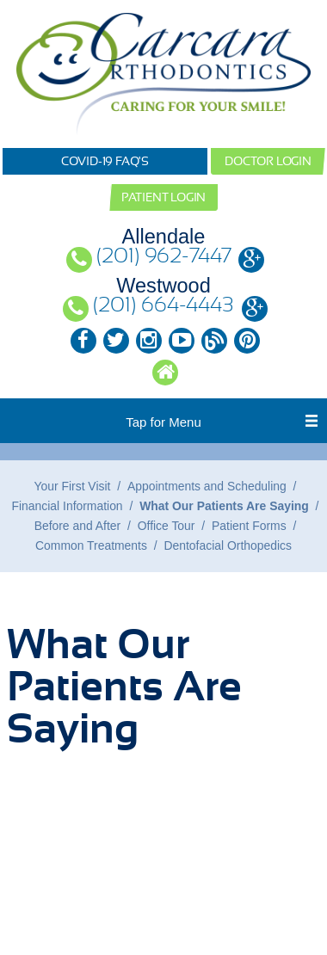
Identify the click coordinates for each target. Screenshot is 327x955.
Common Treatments (91, 545)
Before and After (77, 526)
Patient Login (163, 197)
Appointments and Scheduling (207, 486)
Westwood (163, 285)
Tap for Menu (163, 422)
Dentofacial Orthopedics (228, 545)
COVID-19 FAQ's (105, 161)
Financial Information (67, 506)
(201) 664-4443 (163, 306)
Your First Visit (72, 486)
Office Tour (166, 526)
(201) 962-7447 (163, 257)
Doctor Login (268, 161)
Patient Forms (249, 526)
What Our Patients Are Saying (224, 506)
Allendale (164, 236)
